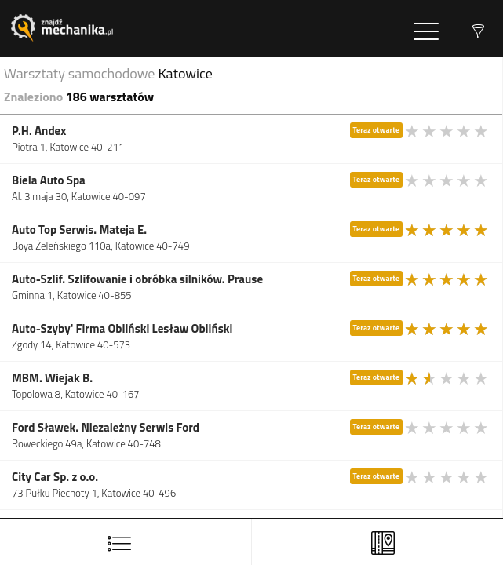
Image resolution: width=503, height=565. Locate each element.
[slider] (447, 131)
